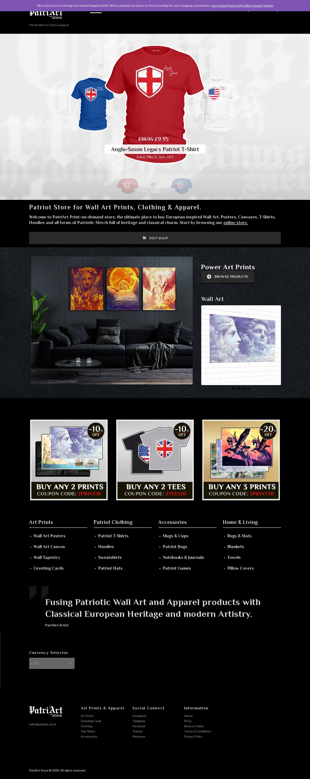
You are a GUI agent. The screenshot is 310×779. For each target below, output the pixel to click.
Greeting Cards (49, 568)
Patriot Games (177, 568)
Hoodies (106, 546)
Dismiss (268, 5)
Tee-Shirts (88, 731)
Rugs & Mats (239, 535)
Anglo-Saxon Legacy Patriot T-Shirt (155, 149)
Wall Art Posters (49, 535)
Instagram (139, 716)
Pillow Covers (240, 568)
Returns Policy (194, 726)
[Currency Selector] (51, 663)
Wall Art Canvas (49, 546)
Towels (234, 557)
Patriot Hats (110, 568)
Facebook (138, 726)
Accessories (89, 736)
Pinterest (138, 736)
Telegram (138, 721)
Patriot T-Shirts (113, 535)
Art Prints (87, 716)
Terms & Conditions (197, 731)
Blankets (235, 546)
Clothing (86, 726)
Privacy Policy (193, 736)
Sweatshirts (110, 557)
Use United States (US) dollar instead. (237, 5)
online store (235, 222)
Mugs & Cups (175, 535)
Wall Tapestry (47, 557)
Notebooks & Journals (183, 557)
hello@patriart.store (42, 724)
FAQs (188, 721)
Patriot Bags (175, 546)
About (188, 716)
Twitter (137, 731)
